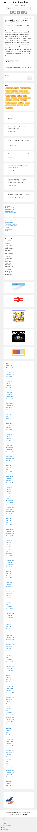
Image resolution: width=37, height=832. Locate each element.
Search (7, 75)
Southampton (9, 102)
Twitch (8, 105)
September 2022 (10, 458)
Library (4, 827)
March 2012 (9, 737)
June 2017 (8, 597)
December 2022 (10, 452)
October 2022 (9, 456)
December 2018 (10, 558)
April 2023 (8, 443)
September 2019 (10, 538)
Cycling (4, 821)
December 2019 (10, 531)
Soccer (8, 97)
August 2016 (9, 620)
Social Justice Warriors (25, 88)
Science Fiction (9, 107)
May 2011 (8, 759)
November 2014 (10, 666)
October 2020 (9, 509)
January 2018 (9, 582)
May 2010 (8, 785)
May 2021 (8, 493)
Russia (26, 90)
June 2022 (8, 465)
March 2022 (9, 471)
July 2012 (8, 728)
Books (22, 66)
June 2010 (8, 783)
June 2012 (8, 730)
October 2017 (9, 589)
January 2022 (9, 476)
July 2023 (8, 436)
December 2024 (10, 398)
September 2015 (10, 644)
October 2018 (9, 562)
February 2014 (9, 686)
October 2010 (9, 774)
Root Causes (16, 100)
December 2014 (10, 664)
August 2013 (9, 699)
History (26, 66)
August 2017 (9, 593)
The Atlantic (20, 105)
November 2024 (10, 401)
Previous (25, 18)
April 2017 (8, 602)
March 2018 (9, 577)
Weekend (13, 105)
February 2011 (9, 765)
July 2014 (8, 675)
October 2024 (9, 403)
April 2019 (8, 549)
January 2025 (9, 396)
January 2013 (9, 715)
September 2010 (10, 776)
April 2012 (8, 734)
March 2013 (9, 710)
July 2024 (8, 410)
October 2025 (9, 376)
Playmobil (5, 829)
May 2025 (8, 387)
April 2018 (8, 575)
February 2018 (9, 580)
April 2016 (8, 628)
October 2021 (9, 482)
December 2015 (10, 637)
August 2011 (9, 752)
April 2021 (8, 496)
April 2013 (8, 708)
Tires (25, 95)
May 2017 (8, 600)
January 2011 (9, 768)
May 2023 (8, 440)
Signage (19, 95)
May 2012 (8, 732)
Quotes (7, 67)
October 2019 (9, 535)
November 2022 (10, 454)
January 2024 (9, 423)
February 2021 (9, 500)
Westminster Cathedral (10, 212)
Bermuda (18, 66)
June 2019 (8, 544)
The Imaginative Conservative (12, 207)
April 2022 (8, 469)
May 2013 (8, 706)
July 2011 (8, 754)
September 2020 (10, 511)
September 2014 (10, 670)
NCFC (6, 230)
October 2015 (9, 642)
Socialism (16, 88)
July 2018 (8, 569)
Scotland (18, 93)
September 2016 (10, 617)
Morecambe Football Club (11, 224)
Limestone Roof (20, 2)
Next (31, 18)
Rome (8, 90)
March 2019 (9, 551)
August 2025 (9, 381)
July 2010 (8, 781)
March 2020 (9, 524)
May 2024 (8, 414)
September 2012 (10, 723)
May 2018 (8, 573)
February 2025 (9, 394)
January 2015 (9, 661)
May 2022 (8, 467)
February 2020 (9, 527)
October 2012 (9, 721)
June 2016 (8, 624)
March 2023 (9, 445)
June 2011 (8, 756)
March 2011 (9, 763)
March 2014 (9, 684)
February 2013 (9, 712)
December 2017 (10, 584)
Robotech (13, 95)
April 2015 (8, 655)
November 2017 (10, 586)
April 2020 (8, 522)
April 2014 (8, 681)
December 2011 (10, 743)
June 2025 (8, 385)
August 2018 (9, 566)
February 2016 (9, 633)
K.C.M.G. (19, 40)
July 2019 (8, 542)
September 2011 (10, 750)
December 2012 (10, 717)
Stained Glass (12, 67)
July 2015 (8, 648)
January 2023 (9, 449)
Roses (8, 95)
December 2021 (10, 478)
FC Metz (7, 227)
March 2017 (9, 604)
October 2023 (9, 429)
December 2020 (10, 505)
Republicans (21, 97)
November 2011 (10, 745)
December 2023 (10, 425)
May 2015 (8, 653)
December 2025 (10, 372)
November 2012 (10, 719)
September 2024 (10, 405)
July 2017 (8, 595)
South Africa (21, 102)
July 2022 (8, 463)
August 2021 (9, 487)
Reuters (28, 97)
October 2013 (9, 695)
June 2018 (8, 571)
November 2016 (10, 613)
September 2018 (10, 564)
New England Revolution (11, 225)
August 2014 (9, 673)
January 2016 (9, 635)
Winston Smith (20, 21)
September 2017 (10, 591)
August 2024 (9, 407)
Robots (26, 105)
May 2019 (8, 547)
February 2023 (9, 447)
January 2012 (9, 741)
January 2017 (9, 608)
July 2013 (8, 701)
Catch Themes (24, 814)
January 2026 (9, 370)
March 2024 (9, 418)
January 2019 (9, 555)
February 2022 (9, 474)
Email (25, 12)
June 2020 (8, 518)
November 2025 (10, 374)
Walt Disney (14, 97)
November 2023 (10, 427)
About (4, 820)
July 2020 (8, 516)
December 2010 (10, 770)
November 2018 (10, 560)
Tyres (21, 90)
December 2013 (10, 690)
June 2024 (8, 412)
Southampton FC (9, 222)
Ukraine (27, 102)
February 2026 (9, 367)
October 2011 (9, 748)
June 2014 (8, 677)
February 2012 (9, 739)
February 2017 (9, 606)
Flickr (22, 12)
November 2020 (10, 507)
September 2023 (10, 432)
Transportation (9, 88)
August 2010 (9, 779)
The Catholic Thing (9, 209)
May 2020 (8, 520)
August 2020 (9, 513)
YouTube (14, 12)
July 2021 (8, 489)
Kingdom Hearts (7, 825)
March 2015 (9, 657)
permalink (7, 69)
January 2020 (9, 529)
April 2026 (8, 363)
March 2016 (9, 631)
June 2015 (8, 650)
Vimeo (18, 12)
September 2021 (10, 485)
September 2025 (10, 379)
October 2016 (9, 615)
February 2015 (9, 659)
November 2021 (10, 480)
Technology (9, 100)
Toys (15, 102)
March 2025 (9, 392)
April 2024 (8, 416)
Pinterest (11, 12)
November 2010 (10, 772)
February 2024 (9, 421)
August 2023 (9, 434)
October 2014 (9, 668)
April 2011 (8, 761)
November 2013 (10, 692)
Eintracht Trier (8, 229)
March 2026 (9, 365)
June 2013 (8, 703)
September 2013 (10, 697)
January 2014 (9, 688)
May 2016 (8, 626)
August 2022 (9, 460)
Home (4, 818)
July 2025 (8, 383)
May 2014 (8, 679)
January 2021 (9, 502)
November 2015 (10, 639)
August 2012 (9, 726)
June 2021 (8, 491)
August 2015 (9, 646)
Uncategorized (14, 90)
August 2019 (9, 540)
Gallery (4, 823)
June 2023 (8, 438)
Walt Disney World (10, 93)
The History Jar (9, 211)
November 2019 (10, 533)
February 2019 (9, 553)
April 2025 (8, 390)
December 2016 (10, 611)
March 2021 (9, 498)
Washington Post (25, 93)
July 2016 (8, 622)
